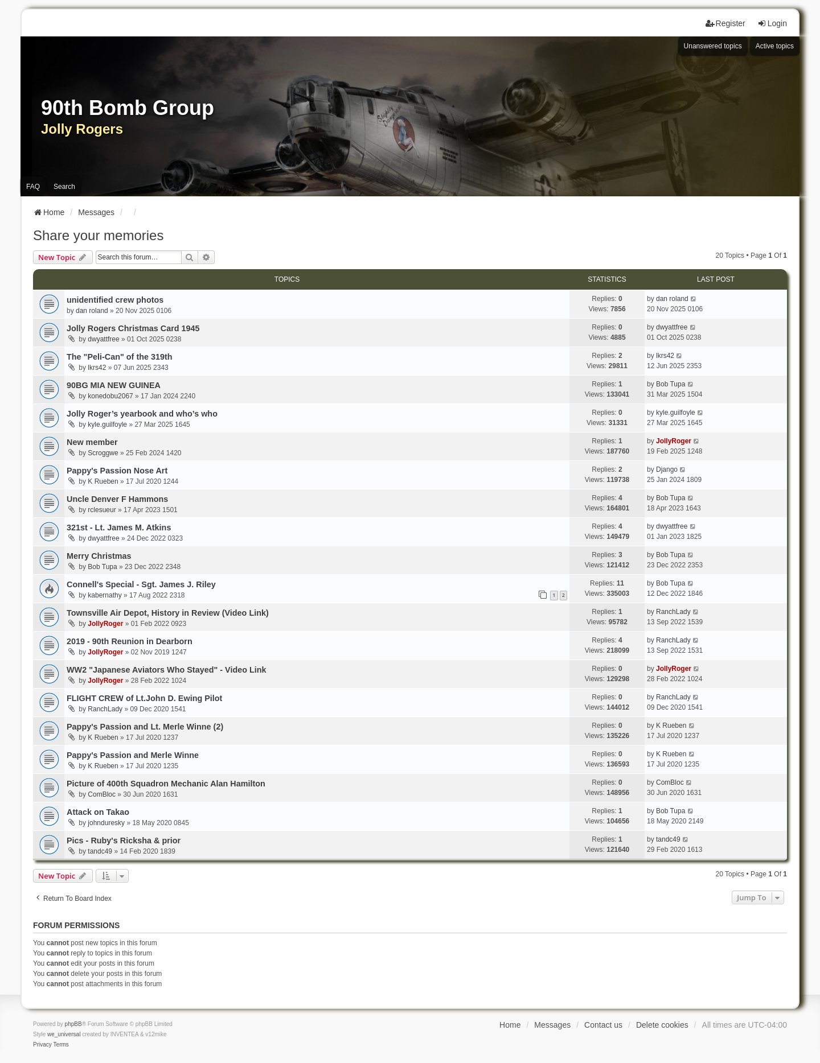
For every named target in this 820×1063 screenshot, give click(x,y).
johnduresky (106, 823)
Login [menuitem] (772, 23)
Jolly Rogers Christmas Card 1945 (133, 328)
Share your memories (98, 235)
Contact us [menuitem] (603, 1024)
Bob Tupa (670, 384)
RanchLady (673, 612)
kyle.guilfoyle (107, 425)
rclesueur (102, 510)
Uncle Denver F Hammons (117, 499)
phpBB (73, 1024)
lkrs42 (97, 368)
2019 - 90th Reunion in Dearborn (129, 641)
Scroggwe (103, 453)
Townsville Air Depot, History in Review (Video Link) (168, 612)
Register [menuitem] (725, 23)
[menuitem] (42, 1045)
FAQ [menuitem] (33, 187)
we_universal (63, 1034)
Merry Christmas (99, 556)
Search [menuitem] (64, 187)
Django (667, 469)
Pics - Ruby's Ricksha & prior (124, 840)
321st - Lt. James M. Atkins (119, 527)
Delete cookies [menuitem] (662, 1024)
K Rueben (103, 481)
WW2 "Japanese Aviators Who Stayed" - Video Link (166, 669)
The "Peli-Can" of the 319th (120, 356)
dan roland (92, 311)
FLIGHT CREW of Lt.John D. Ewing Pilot (144, 698)
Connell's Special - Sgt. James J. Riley (141, 584)
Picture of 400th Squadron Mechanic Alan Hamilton (166, 783)
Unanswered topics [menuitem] (713, 46)
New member (92, 442)
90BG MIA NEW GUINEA (114, 385)
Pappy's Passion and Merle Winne (133, 755)
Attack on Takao (98, 812)
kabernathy (104, 595)
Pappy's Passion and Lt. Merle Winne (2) (145, 726)
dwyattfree (103, 339)
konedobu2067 (110, 396)
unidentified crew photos (115, 299)
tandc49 (100, 851)
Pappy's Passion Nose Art (117, 470)
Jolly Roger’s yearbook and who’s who (142, 413)
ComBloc (102, 794)
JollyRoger (673, 441)
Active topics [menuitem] (775, 46)
